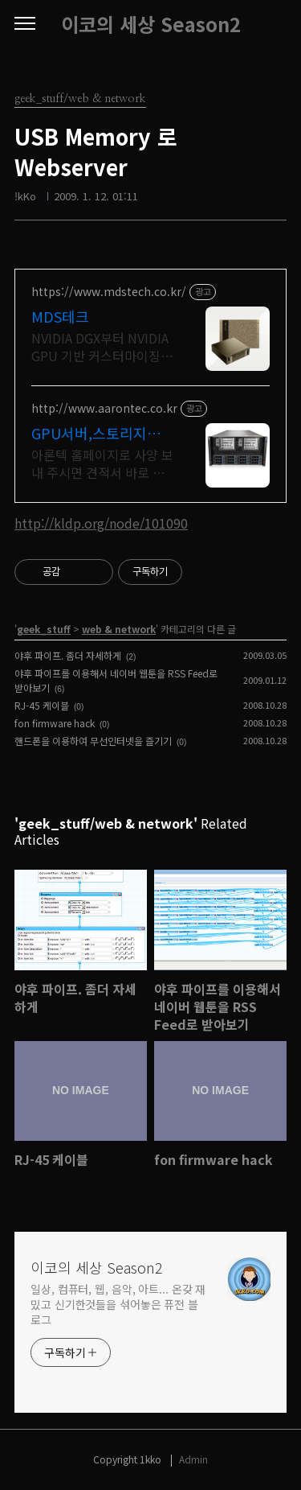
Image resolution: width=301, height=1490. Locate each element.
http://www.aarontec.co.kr (104, 408)
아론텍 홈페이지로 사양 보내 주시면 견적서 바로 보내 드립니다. (102, 463)
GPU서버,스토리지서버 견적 (96, 432)
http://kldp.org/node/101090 (101, 523)
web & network (119, 629)
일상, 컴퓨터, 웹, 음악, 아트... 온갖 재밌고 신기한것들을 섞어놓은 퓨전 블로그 (118, 1304)
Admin (193, 1459)
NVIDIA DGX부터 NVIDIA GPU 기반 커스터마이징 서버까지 (100, 346)
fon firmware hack (54, 723)
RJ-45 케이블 (41, 705)
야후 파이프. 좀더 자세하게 (67, 655)
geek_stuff (44, 629)
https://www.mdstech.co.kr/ (108, 291)
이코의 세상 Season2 (151, 24)
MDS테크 (60, 316)
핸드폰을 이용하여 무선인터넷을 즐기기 (93, 740)
